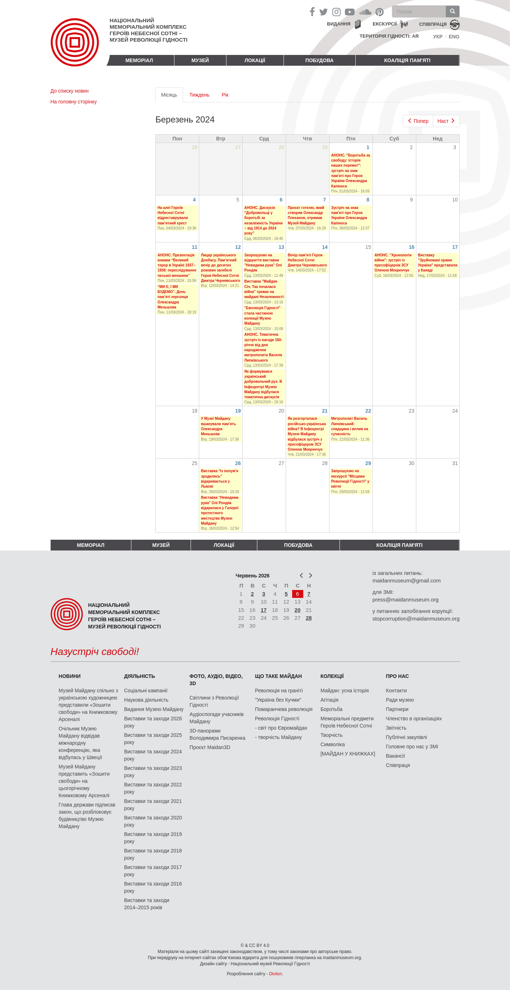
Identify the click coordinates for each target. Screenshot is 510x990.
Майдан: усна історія (344, 690)
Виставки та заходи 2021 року (153, 804)
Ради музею (400, 700)
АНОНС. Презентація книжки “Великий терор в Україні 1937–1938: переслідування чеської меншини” (177, 265)
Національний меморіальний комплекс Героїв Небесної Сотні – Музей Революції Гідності (149, 30)
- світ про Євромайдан (281, 728)
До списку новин (70, 91)
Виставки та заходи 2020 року (153, 821)
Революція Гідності (277, 718)
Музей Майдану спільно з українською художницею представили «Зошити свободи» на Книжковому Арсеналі (88, 705)
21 (325, 411)
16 (412, 247)
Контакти (396, 690)
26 (238, 463)
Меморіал (139, 60)
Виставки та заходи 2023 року (153, 771)
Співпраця (398, 765)
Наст (446, 121)
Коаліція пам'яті (407, 60)
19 (238, 411)
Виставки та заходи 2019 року (153, 837)
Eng (454, 36)
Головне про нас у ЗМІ (412, 746)
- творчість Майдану (278, 737)
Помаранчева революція (284, 709)
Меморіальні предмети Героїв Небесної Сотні (347, 722)
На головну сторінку (74, 101)
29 (368, 463)
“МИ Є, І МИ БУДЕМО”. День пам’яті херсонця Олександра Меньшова (173, 297)
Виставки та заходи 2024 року (153, 755)
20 (298, 610)
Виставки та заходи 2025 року (153, 738)
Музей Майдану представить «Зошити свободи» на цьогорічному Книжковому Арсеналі (84, 781)
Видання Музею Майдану (153, 709)
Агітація (329, 700)
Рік (225, 95)
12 (238, 247)
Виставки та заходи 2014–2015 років (146, 903)
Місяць (172, 96)
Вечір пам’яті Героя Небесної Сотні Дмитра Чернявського (307, 260)
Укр (438, 36)
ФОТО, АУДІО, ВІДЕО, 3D (216, 679)
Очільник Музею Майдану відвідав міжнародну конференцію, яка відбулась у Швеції (80, 743)
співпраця (433, 24)
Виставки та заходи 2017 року (153, 870)
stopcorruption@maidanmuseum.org (416, 618)
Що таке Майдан (278, 676)
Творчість (331, 735)
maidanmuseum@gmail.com (407, 580)
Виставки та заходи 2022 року (153, 788)
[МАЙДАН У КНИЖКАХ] (347, 754)
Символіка (332, 744)
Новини (69, 676)
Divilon (275, 973)
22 (368, 411)
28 (309, 618)
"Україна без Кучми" (278, 700)
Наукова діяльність (146, 700)
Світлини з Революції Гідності (214, 701)
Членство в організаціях (414, 718)
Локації (255, 60)
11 (194, 247)
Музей (200, 60)
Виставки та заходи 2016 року (153, 887)
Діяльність (139, 676)
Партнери (397, 709)
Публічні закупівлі (406, 737)
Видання (339, 24)
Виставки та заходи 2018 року (153, 854)
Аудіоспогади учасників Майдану (217, 717)
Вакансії (395, 756)
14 (325, 247)
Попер (418, 121)
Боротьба (331, 709)
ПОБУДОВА (319, 60)
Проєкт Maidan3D (210, 747)
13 (281, 247)
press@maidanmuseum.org (406, 599)
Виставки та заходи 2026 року (153, 722)
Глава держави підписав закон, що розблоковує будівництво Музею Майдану (87, 815)
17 (455, 247)
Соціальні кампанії (146, 690)
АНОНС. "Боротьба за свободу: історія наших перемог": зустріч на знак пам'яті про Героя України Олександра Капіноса (350, 170)
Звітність (396, 728)
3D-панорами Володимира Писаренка (217, 734)
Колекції (332, 676)
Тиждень (200, 95)
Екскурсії (385, 24)
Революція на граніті (279, 690)
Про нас (397, 676)
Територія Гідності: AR (389, 36)
